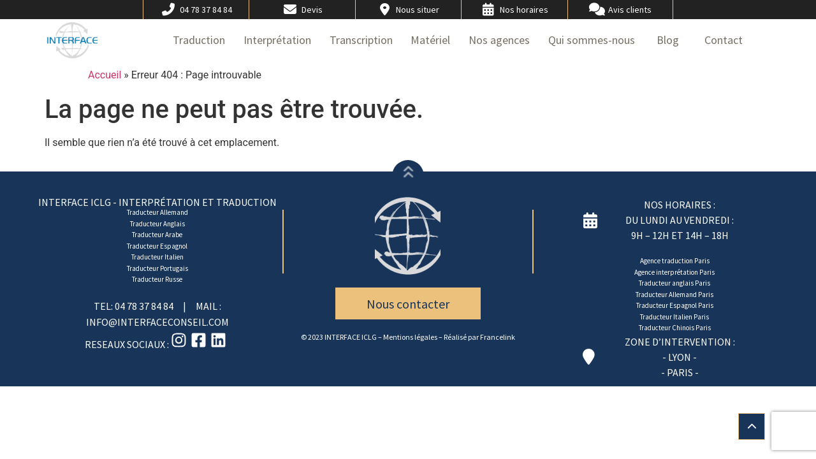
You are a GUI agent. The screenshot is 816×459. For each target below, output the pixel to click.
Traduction (199, 40)
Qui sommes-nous (591, 40)
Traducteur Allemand (157, 212)
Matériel (430, 40)
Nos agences (499, 40)
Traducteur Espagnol (157, 246)
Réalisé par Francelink (479, 337)
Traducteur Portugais (157, 268)
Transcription (361, 40)
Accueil (104, 75)
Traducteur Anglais (157, 223)
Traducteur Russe (157, 279)
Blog (668, 40)
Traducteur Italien (157, 256)
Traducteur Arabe (157, 234)
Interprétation (277, 40)
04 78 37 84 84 (145, 306)
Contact (723, 40)
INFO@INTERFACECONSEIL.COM (157, 322)
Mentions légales (410, 337)
